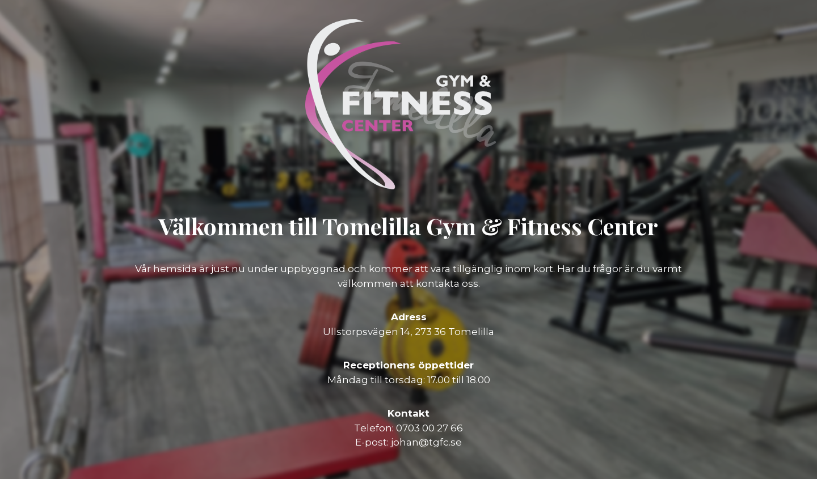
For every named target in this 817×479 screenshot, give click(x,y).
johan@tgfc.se (426, 442)
